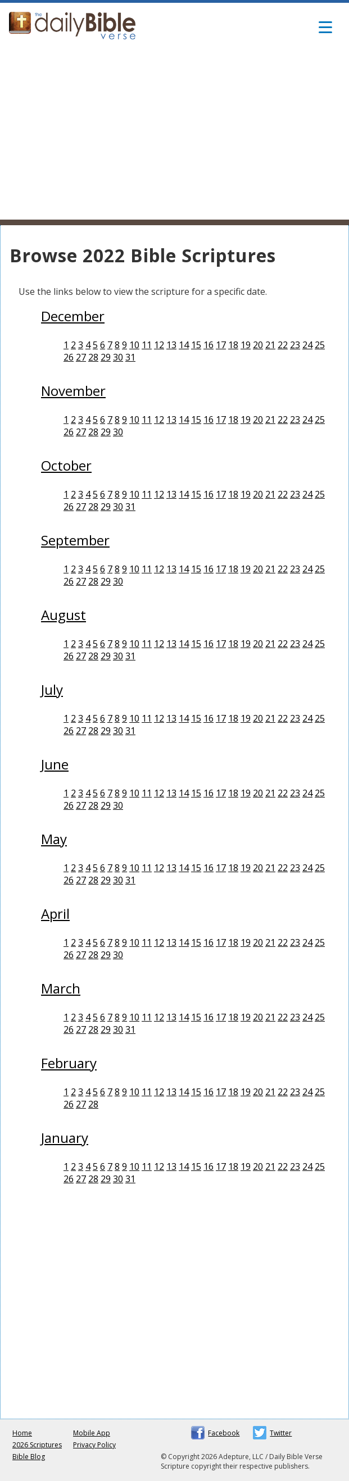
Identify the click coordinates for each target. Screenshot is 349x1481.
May (54, 839)
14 (184, 345)
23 (295, 345)
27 (81, 357)
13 (171, 345)
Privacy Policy (94, 1445)
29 (106, 357)
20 (258, 345)
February (69, 1063)
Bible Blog (28, 1456)
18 (233, 345)
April (55, 913)
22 (283, 345)
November (73, 390)
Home (22, 1433)
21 (270, 345)
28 (93, 357)
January (64, 1137)
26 (69, 357)
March (60, 988)
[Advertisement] (174, 135)
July (52, 689)
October (66, 465)
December (73, 316)
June (55, 764)
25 (320, 345)
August (63, 614)
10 (134, 345)
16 (208, 345)
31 (130, 357)
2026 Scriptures (37, 1445)
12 (159, 345)
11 (147, 345)
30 (118, 357)
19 (246, 345)
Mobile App (91, 1433)
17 (221, 345)
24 (307, 345)
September (75, 540)
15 (196, 345)
